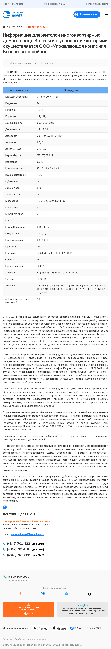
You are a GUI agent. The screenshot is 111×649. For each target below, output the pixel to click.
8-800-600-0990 (18, 576)
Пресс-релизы (37, 26)
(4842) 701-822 (18, 543)
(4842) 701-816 (18, 549)
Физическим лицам (13, 4)
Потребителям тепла (97, 4)
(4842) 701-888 (18, 555)
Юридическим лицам (54, 4)
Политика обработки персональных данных (26, 639)
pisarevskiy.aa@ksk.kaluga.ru (27, 534)
